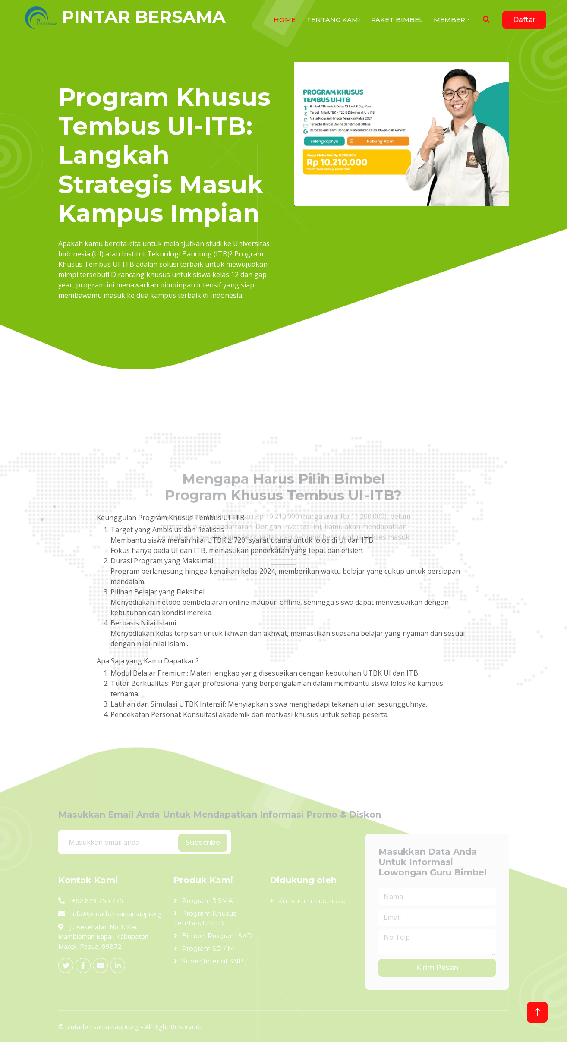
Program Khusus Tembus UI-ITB (205, 918)
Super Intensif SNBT (215, 961)
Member (449, 20)
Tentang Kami (333, 20)
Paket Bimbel (397, 20)
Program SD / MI (209, 948)
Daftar (524, 20)
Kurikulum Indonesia (312, 901)
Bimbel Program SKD (217, 935)
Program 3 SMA (207, 901)
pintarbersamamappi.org (102, 1026)
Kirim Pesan (437, 967)
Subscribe (203, 842)
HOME (285, 20)
